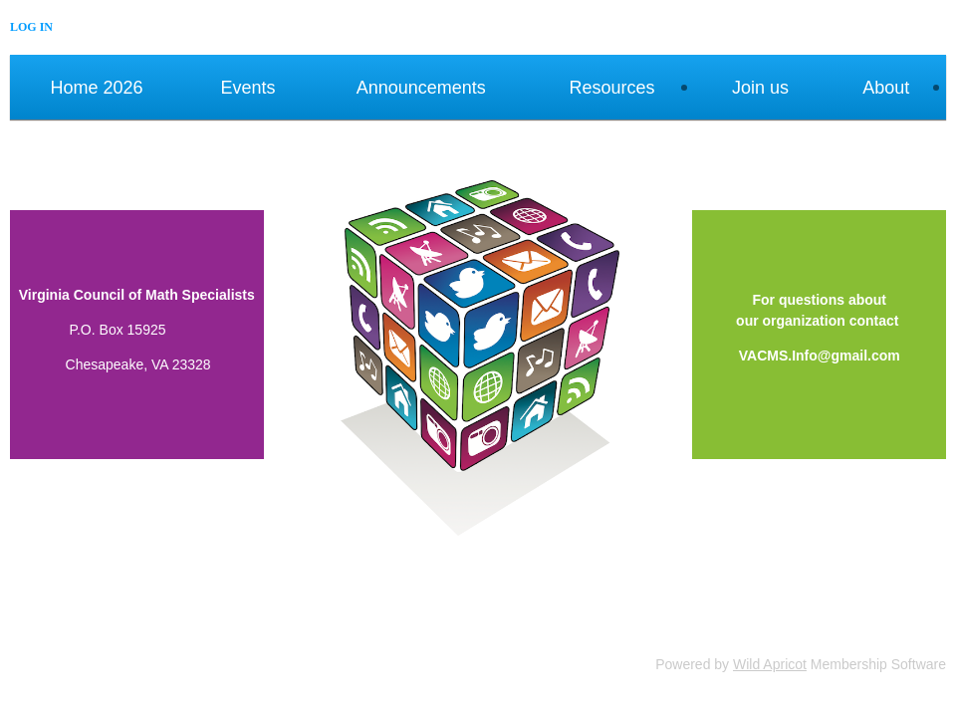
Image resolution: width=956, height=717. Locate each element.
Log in (31, 27)
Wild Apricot (770, 664)
